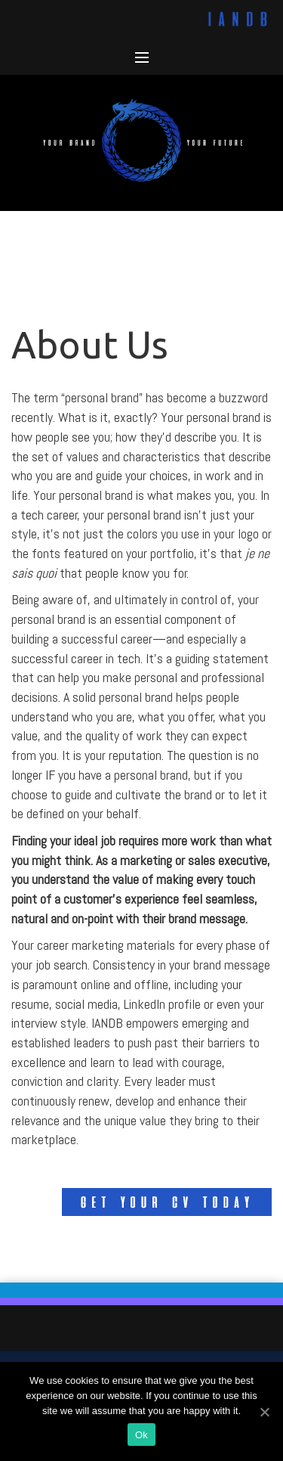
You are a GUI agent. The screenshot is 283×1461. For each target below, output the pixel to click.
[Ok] (264, 1411)
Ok (141, 1435)
